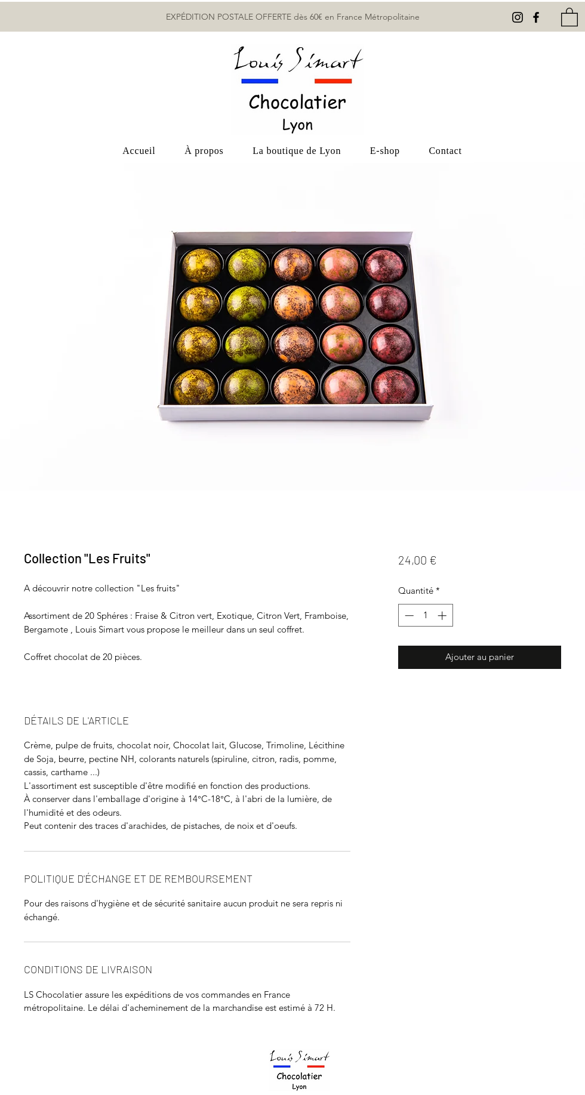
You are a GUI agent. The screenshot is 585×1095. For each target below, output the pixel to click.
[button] (569, 16)
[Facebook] (536, 17)
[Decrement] (408, 615)
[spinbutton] (425, 615)
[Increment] (443, 615)
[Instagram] (517, 17)
